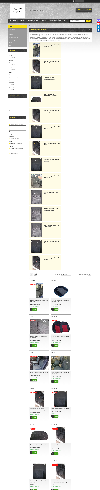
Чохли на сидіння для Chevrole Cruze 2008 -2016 (60, 294)
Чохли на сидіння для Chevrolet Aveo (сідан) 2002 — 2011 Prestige (81, 222)
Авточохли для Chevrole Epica (83, 94)
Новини (10, 42)
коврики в (43, 478)
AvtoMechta (24, 477)
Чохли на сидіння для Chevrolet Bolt (59, 258)
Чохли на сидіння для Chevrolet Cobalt (80, 258)
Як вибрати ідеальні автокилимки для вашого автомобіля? (38, 465)
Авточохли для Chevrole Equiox (83, 45)
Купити (34, 194)
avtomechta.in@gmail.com (16, 143)
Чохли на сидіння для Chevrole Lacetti (81, 330)
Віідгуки (44, 20)
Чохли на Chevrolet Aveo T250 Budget (60, 221)
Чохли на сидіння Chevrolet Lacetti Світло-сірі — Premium (59, 367)
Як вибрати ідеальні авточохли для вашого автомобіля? (38, 468)
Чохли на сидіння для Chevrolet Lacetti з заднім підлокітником (37, 367)
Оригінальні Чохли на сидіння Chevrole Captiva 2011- (37, 294)
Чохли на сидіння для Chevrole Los (82, 111)
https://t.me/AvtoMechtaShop (16, 148)
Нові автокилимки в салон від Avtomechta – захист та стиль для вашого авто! (59, 465)
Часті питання (76, 464)
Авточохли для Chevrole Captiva (51, 78)
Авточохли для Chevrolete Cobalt (81, 62)
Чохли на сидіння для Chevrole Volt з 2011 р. (39, 439)
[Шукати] (88, 21)
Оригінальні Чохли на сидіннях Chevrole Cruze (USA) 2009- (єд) (80, 294)
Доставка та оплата (33, 20)
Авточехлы (42, 26)
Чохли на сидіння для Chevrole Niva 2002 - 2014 (38, 403)
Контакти (22, 20)
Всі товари (13, 20)
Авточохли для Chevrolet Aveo (48, 45)
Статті (10, 45)
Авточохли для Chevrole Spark (83, 144)
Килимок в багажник (13, 37)
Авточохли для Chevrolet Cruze (80, 78)
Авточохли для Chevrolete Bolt (48, 62)
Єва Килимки (12, 468)
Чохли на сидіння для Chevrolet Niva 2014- (60, 403)
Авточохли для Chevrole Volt (51, 144)
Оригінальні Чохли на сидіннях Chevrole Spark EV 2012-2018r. (58, 439)
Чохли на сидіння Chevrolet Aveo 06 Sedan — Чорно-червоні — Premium (38, 222)
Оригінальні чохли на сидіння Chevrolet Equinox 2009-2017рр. (37, 258)
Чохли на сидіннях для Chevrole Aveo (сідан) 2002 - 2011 (39, 186)
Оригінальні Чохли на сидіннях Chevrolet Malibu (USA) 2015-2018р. (38, 331)
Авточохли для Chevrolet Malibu (49, 94)
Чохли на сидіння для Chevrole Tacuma (79, 403)
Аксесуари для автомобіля (15, 40)
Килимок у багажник (13, 472)
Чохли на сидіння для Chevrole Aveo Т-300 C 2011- (81, 186)
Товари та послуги (35, 26)
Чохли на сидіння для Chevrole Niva (51, 127)
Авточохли (11, 34)
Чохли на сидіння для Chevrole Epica (60, 330)
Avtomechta (53, 480)
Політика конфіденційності (61, 488)
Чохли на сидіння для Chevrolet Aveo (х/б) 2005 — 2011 (60, 186)
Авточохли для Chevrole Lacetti (51, 111)
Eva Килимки (12, 29)
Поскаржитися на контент (50, 488)
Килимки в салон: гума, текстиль (16, 32)
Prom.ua (56, 487)
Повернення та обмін (55, 20)
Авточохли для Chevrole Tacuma (83, 127)
